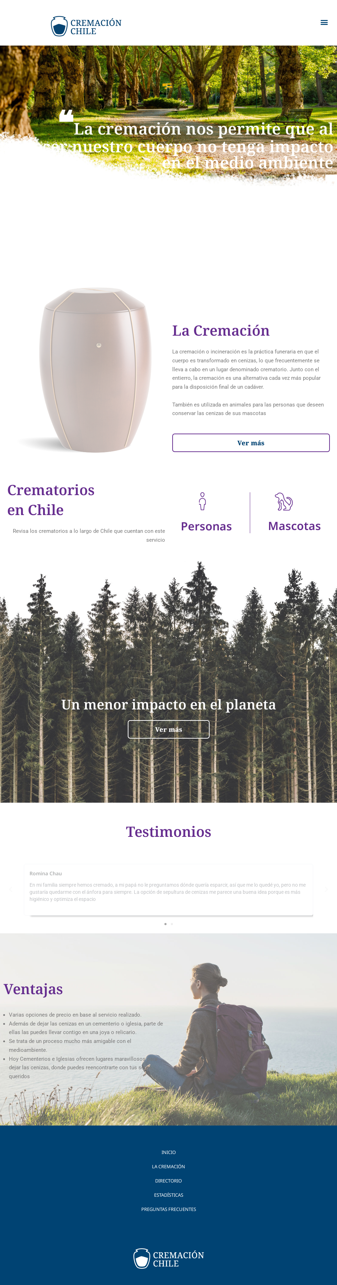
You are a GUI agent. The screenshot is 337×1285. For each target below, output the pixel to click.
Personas (206, 526)
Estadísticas (168, 1195)
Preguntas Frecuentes (168, 1209)
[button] (324, 22)
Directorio (168, 1181)
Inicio (169, 1152)
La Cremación (168, 1166)
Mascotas (294, 525)
